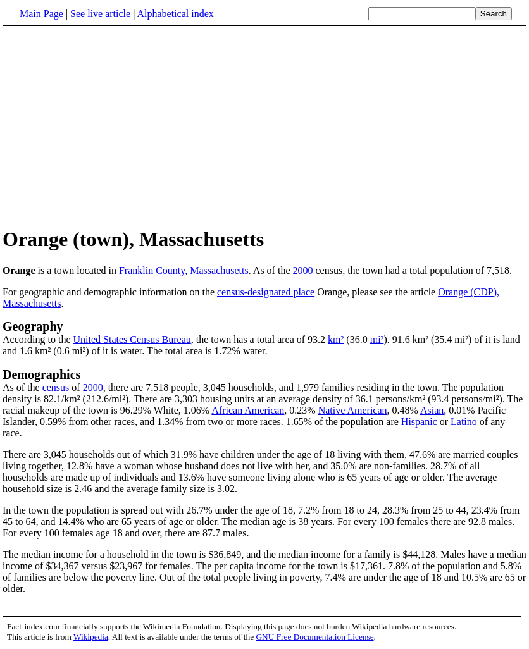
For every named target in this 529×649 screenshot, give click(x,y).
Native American (352, 410)
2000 (302, 270)
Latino (464, 421)
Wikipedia (90, 636)
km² (336, 339)
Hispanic (419, 421)
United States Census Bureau (132, 339)
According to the (38, 339)
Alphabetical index (175, 13)
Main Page (41, 13)
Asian (432, 410)
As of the (22, 387)
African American (247, 410)
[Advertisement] (109, 125)
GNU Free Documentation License (314, 636)
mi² (377, 339)
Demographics (41, 374)
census (56, 387)
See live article (100, 13)
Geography (33, 326)
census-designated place (265, 292)
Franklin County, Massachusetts (184, 270)
